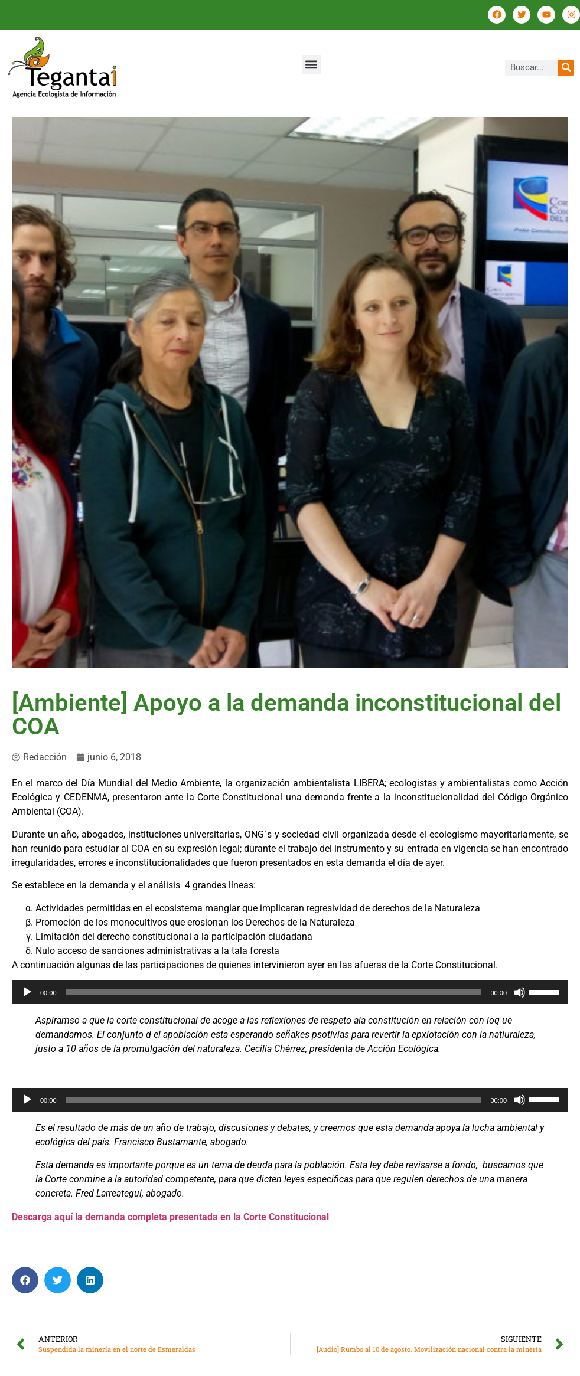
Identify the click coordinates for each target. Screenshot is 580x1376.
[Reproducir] (27, 992)
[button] (311, 64)
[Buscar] (566, 68)
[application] (290, 992)
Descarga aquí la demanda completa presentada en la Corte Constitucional (170, 1217)
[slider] (273, 992)
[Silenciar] (520, 992)
